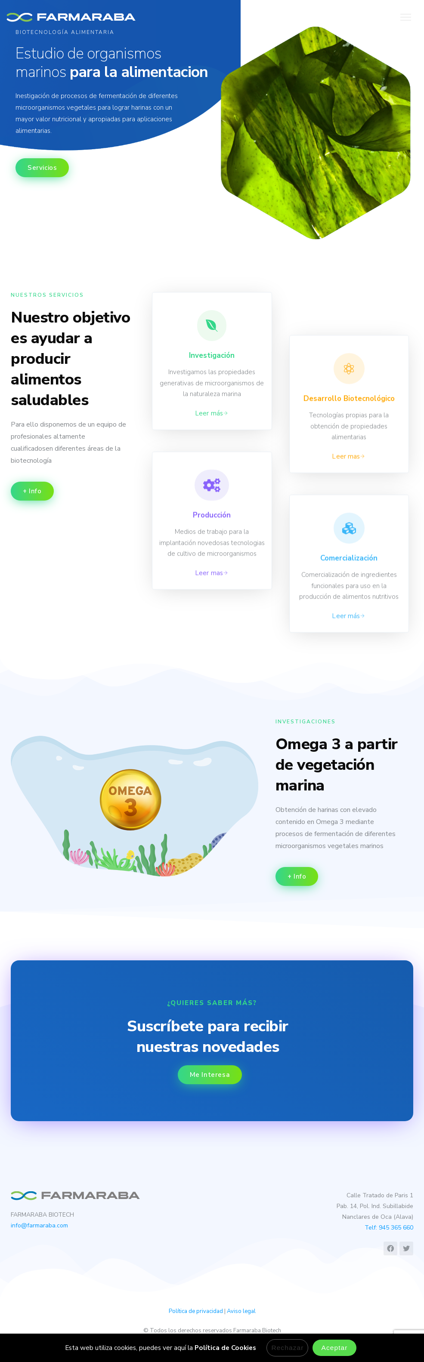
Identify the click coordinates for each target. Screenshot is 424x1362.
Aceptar (334, 1347)
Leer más (209, 413)
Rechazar (287, 1347)
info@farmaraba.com (39, 1225)
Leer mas (209, 647)
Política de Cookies (225, 1347)
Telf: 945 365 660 (389, 1228)
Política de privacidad (196, 1311)
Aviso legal (241, 1311)
